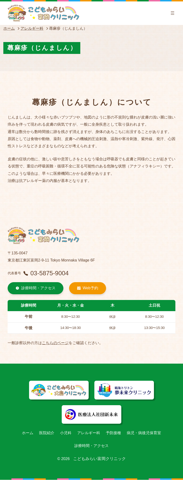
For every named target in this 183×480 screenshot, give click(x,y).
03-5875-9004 (46, 273)
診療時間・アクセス (35, 288)
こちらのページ (55, 343)
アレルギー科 (31, 28)
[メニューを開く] (172, 13)
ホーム (9, 28)
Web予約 (87, 288)
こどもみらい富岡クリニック (99, 459)
